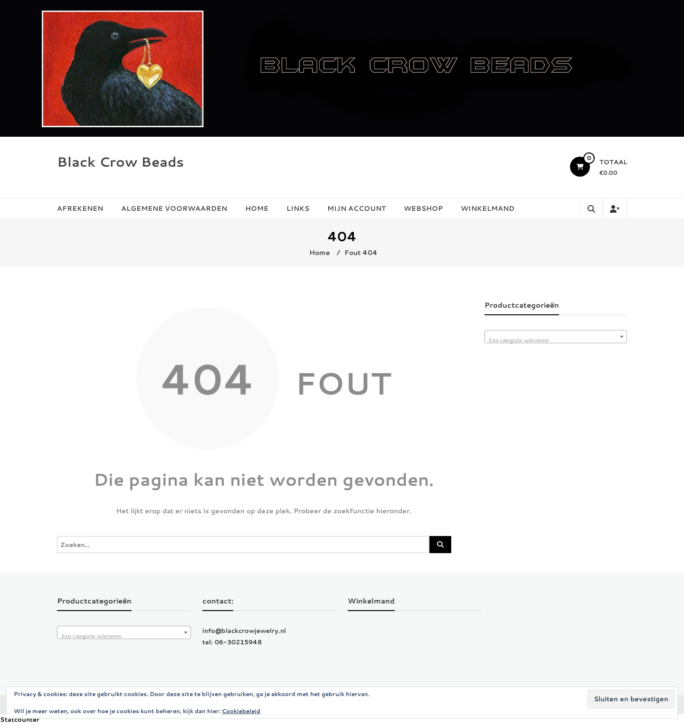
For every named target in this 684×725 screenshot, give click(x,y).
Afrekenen (80, 208)
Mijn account (356, 208)
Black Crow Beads (120, 161)
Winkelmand (487, 208)
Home (256, 208)
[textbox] (556, 340)
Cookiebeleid (241, 711)
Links (297, 208)
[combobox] (555, 336)
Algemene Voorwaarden (174, 208)
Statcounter (19, 719)
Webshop (423, 208)
